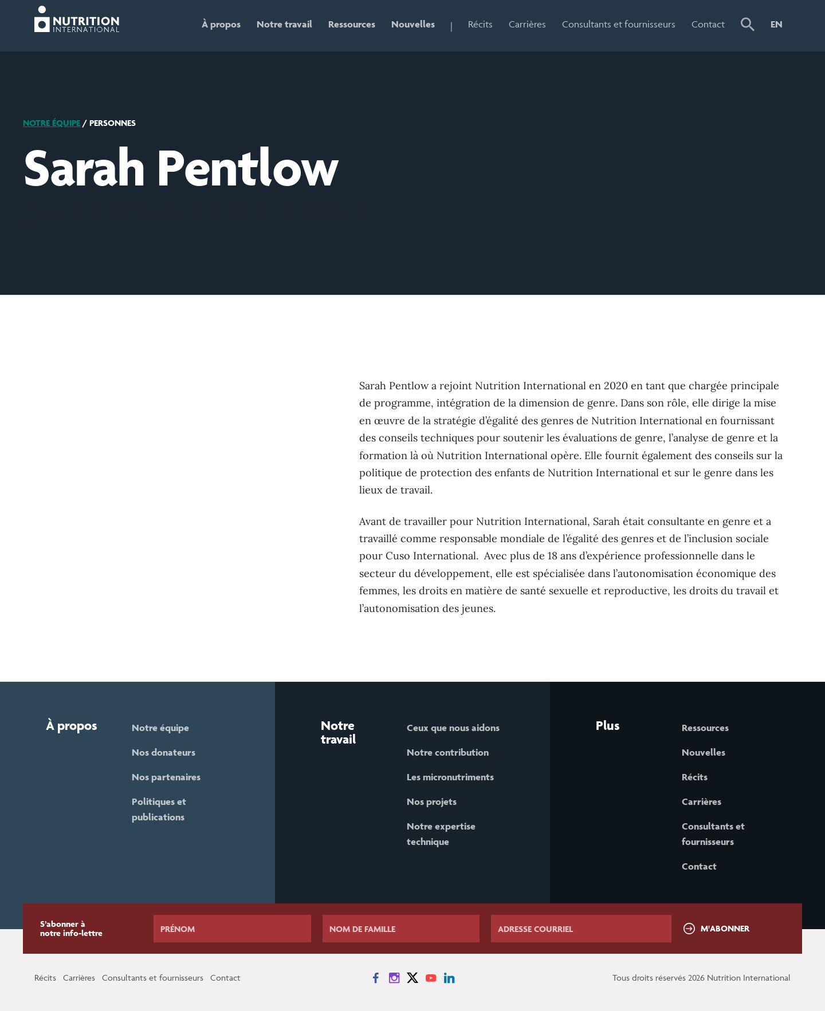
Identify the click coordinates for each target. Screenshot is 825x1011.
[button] (748, 26)
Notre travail (284, 24)
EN (777, 24)
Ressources (351, 24)
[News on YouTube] (431, 978)
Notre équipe (51, 122)
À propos (221, 24)
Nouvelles (413, 24)
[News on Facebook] (376, 978)
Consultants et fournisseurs (618, 24)
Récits (480, 24)
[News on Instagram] (394, 978)
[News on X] (412, 978)
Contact (708, 24)
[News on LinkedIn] (449, 978)
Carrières (527, 24)
